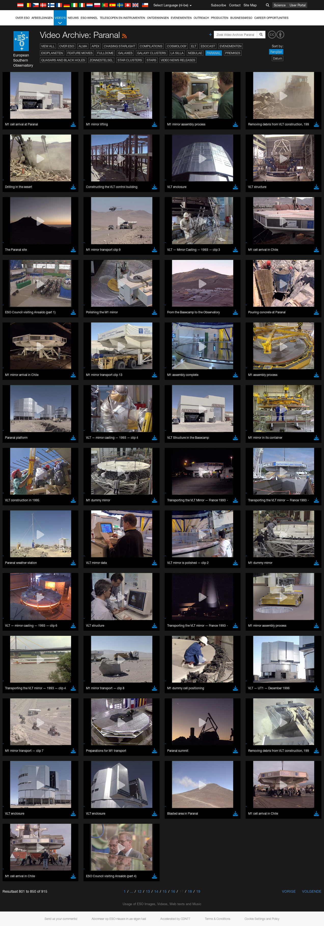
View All (48, 46)
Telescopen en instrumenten (122, 18)
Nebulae (195, 53)
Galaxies (125, 53)
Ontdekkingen (158, 18)
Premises (232, 53)
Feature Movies (80, 53)
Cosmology (177, 46)
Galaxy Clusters (151, 53)
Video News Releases (178, 60)
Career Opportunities (271, 18)
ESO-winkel (89, 18)
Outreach (201, 18)
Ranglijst (276, 52)
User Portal (298, 5)
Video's (60, 20)
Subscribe (218, 5)
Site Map (250, 5)
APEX (95, 46)
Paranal (214, 53)
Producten (219, 18)
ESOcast (208, 46)
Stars (151, 60)
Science (280, 5)
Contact (235, 5)
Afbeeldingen (42, 18)
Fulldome (105, 53)
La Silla (177, 53)
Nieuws (73, 18)
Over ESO (23, 18)
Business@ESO (241, 18)
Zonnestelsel (101, 60)
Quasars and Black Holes (63, 60)
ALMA (83, 46)
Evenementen (181, 18)
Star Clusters (130, 60)
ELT (193, 46)
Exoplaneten (52, 53)
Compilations (151, 46)
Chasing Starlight (119, 46)
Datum (277, 58)
